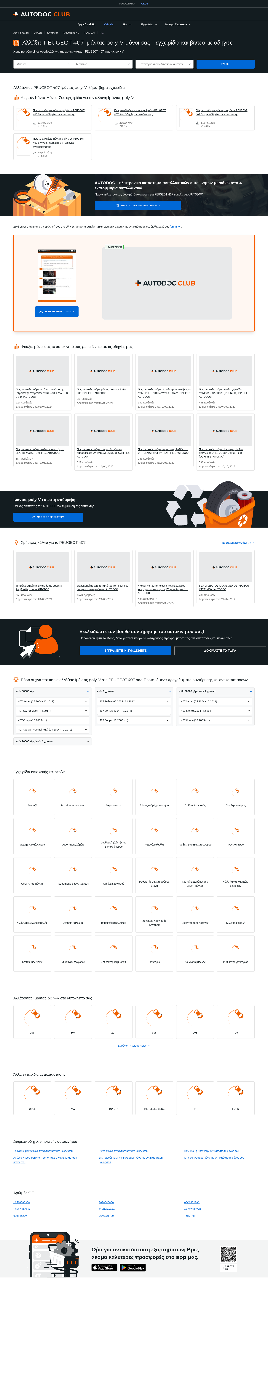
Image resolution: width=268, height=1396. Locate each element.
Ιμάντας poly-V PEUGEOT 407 (121, 205)
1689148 (189, 1215)
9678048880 (106, 1202)
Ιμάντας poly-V (71, 32)
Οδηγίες (38, 32)
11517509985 (21, 1209)
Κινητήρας (52, 32)
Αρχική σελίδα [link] (21, 32)
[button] (148, 24)
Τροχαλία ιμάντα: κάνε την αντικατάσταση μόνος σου (43, 1151)
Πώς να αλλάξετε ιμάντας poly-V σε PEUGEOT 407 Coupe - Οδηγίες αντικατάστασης (221, 112)
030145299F (20, 1215)
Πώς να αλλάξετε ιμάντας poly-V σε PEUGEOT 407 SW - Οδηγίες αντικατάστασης (140, 112)
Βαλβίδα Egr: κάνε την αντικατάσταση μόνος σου (211, 1151)
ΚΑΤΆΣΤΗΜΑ (127, 3)
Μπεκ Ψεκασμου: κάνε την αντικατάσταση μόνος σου (214, 1157)
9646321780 (106, 1215)
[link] (86, 24)
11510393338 (21, 1202)
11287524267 (107, 1209)
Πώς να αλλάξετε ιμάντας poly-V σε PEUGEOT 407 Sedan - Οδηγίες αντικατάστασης (58, 112)
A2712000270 (192, 1209)
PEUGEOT (89, 32)
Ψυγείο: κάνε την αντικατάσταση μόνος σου (123, 1151)
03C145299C (192, 1202)
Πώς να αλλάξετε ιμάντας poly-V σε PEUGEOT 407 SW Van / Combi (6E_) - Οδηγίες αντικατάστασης (58, 143)
